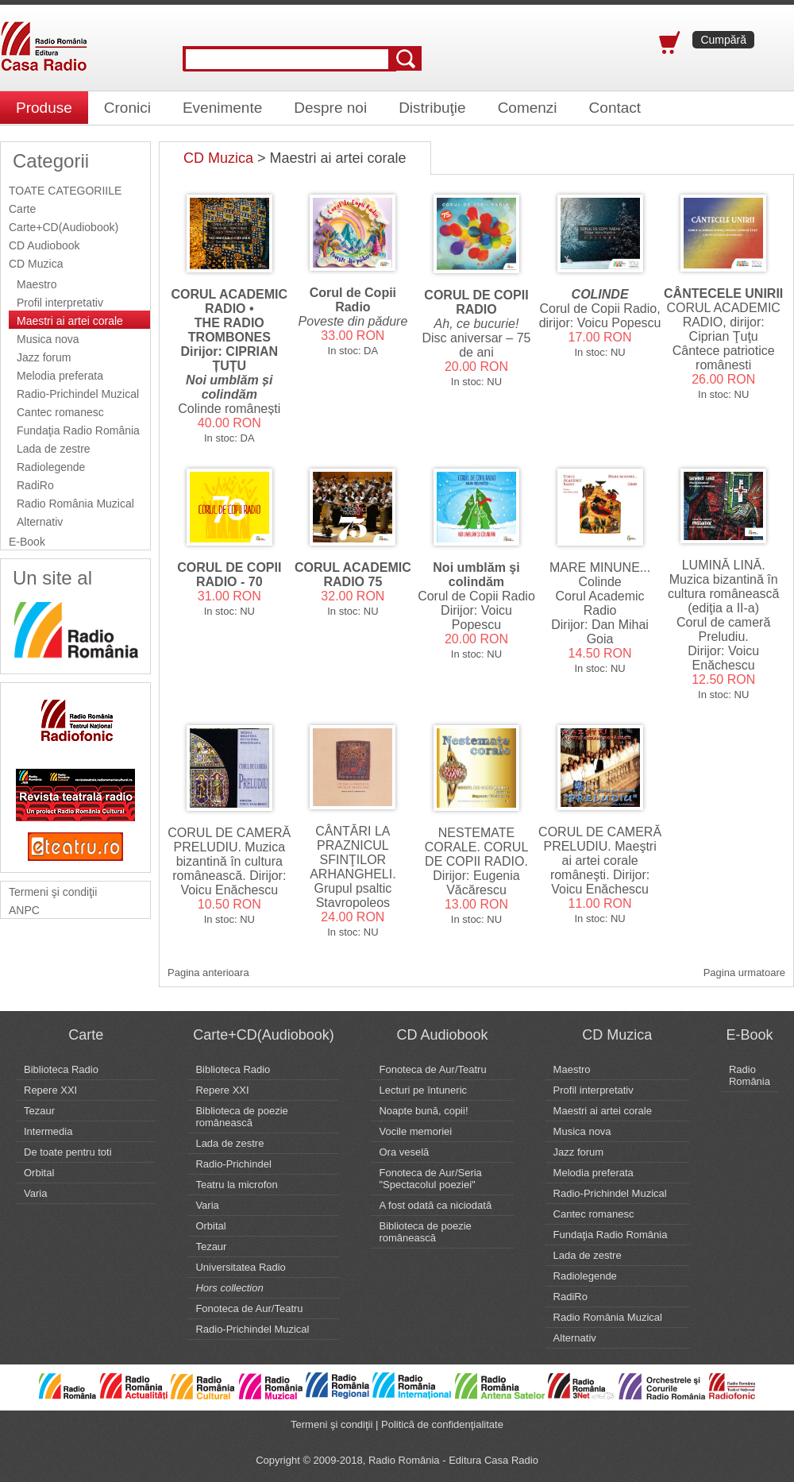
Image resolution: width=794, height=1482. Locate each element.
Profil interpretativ (60, 302)
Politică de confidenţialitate (442, 1424)
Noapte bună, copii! (423, 1111)
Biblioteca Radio (61, 1069)
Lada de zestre (54, 448)
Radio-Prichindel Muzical (78, 394)
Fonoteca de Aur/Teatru (249, 1308)
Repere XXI (50, 1090)
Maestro (37, 284)
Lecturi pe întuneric (423, 1090)
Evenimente (222, 107)
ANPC (24, 910)
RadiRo (35, 485)
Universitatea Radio (240, 1267)
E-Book (27, 541)
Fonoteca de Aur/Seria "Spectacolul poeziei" (430, 1179)
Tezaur (39, 1111)
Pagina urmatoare (744, 972)
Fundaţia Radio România (78, 430)
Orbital (39, 1173)
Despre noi (330, 107)
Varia (35, 1193)
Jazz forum (44, 357)
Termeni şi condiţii (53, 892)
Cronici (127, 107)
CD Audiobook (44, 245)
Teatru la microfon (236, 1185)
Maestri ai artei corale (70, 321)
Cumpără (723, 39)
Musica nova (48, 339)
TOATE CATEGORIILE (65, 190)
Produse (44, 107)
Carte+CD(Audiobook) (63, 227)
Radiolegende (51, 467)
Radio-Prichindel (233, 1164)
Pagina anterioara (208, 972)
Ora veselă (404, 1152)
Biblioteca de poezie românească (241, 1117)
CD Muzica (36, 263)
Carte (22, 209)
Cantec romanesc (60, 412)
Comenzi (527, 107)
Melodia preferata (60, 375)
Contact (615, 107)
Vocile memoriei (415, 1131)
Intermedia (48, 1131)
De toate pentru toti (68, 1152)
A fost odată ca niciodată (435, 1205)
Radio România (749, 1075)
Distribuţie (432, 107)
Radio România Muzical (75, 503)
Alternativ (40, 521)
